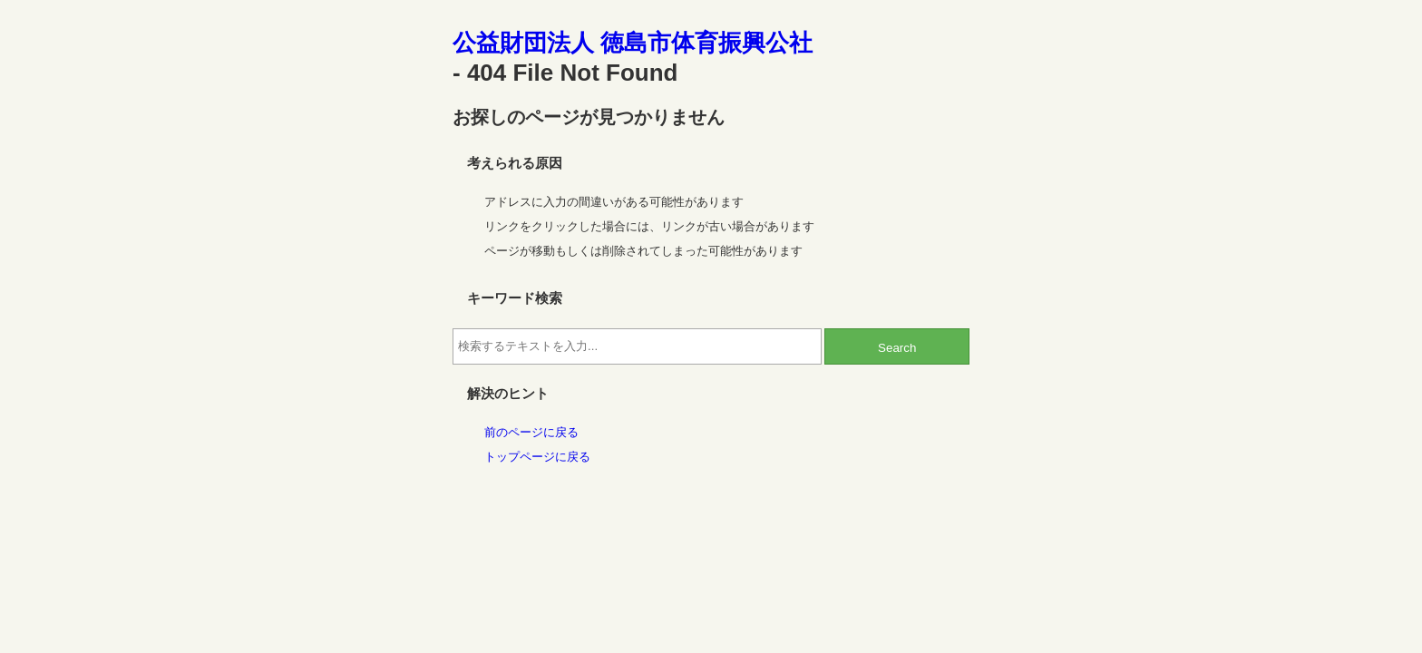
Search (897, 348)
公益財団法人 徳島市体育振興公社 (633, 42)
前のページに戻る (531, 432)
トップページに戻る (537, 456)
